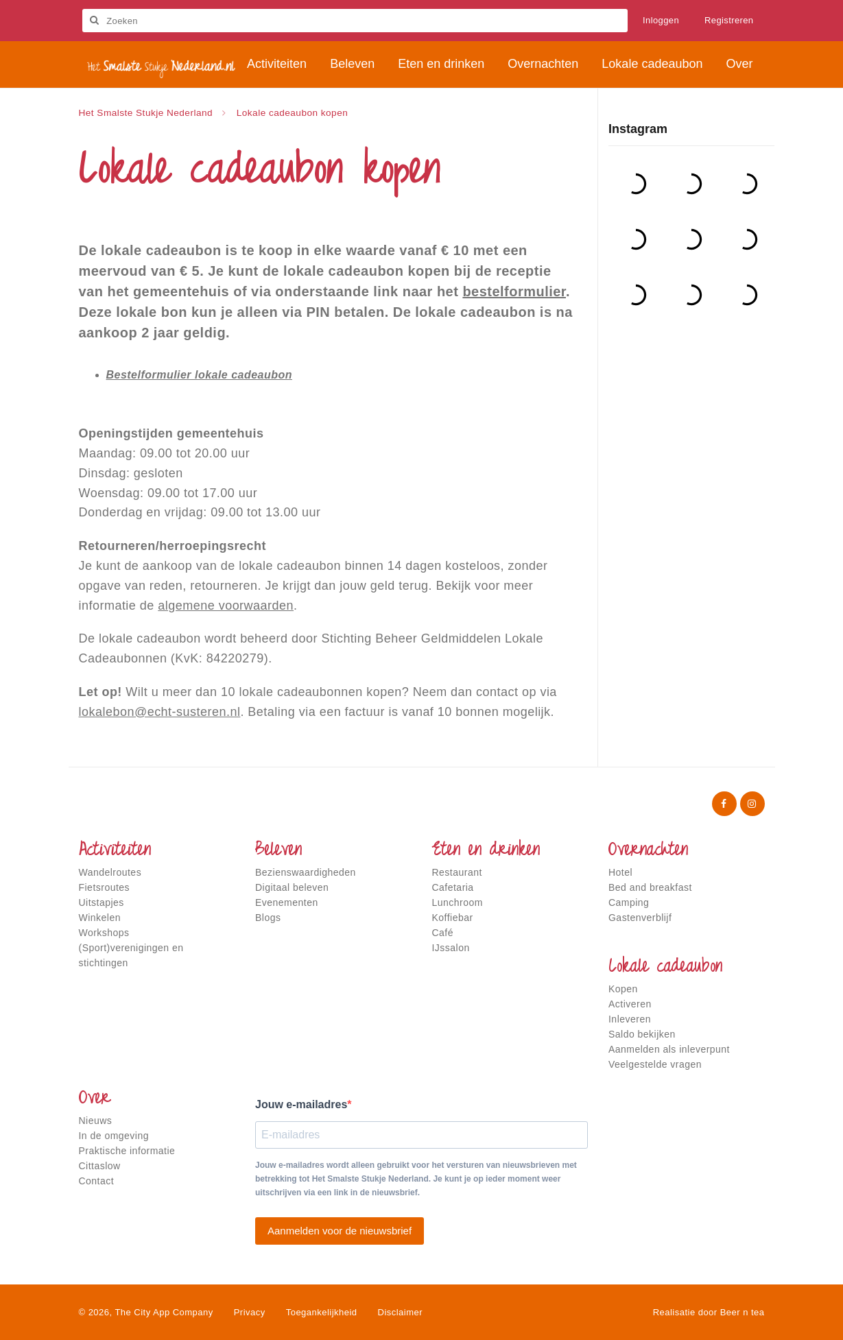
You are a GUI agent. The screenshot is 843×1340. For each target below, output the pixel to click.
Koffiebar (452, 917)
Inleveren (629, 1019)
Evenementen (286, 902)
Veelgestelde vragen (655, 1064)
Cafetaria (453, 887)
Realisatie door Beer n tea (709, 1312)
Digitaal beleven (292, 887)
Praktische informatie (127, 1150)
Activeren (630, 1003)
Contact (97, 1180)
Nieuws (95, 1120)
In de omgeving (114, 1135)
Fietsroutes (104, 887)
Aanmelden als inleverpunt (669, 1049)
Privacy (249, 1312)
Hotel (620, 872)
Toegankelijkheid (321, 1312)
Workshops (104, 932)
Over (94, 1099)
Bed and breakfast (650, 887)
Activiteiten (115, 851)
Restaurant (457, 872)
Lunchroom (457, 902)
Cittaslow (100, 1165)
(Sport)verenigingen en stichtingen (131, 955)
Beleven (278, 851)
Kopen (623, 988)
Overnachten (648, 851)
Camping (628, 902)
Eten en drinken (486, 851)
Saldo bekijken (642, 1034)
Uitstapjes (101, 902)
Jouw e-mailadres (301, 1104)
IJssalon (451, 947)
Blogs (268, 917)
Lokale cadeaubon (665, 967)
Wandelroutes (110, 872)
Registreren (729, 20)
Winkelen (100, 917)
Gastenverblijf (640, 917)
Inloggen (661, 20)
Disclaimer (400, 1312)
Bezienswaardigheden (305, 872)
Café (443, 932)
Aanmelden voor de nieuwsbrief (340, 1230)
